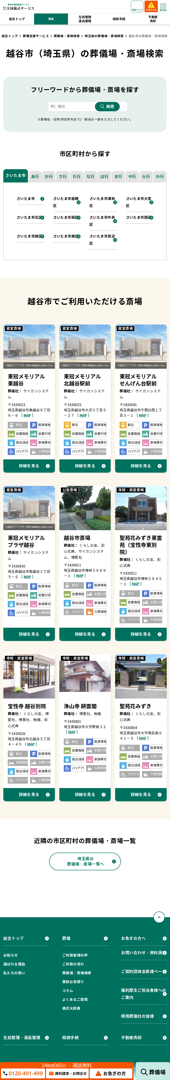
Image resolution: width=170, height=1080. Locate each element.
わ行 (160, 176)
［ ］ (27, 415)
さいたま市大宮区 (138, 202)
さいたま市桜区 (66, 217)
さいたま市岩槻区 (66, 202)
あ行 (35, 176)
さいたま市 (15, 175)
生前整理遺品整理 (85, 19)
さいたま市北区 (29, 217)
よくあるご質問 (75, 999)
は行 (104, 176)
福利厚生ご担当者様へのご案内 (143, 994)
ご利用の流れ (73, 964)
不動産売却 (153, 19)
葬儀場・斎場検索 (76, 973)
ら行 (146, 176)
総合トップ (17, 19)
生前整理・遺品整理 (21, 1037)
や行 (132, 176)
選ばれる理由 (14, 964)
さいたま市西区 (138, 217)
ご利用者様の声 (75, 955)
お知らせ (10, 955)
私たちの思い (14, 973)
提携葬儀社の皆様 (137, 1016)
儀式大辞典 (71, 1008)
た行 (77, 176)
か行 (49, 176)
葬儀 (51, 19)
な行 (90, 176)
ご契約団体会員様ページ (143, 971)
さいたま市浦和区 (102, 202)
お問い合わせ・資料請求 (143, 952)
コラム (67, 990)
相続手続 (119, 19)
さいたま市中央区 (102, 221)
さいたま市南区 (66, 236)
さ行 (63, 176)
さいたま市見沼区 (102, 240)
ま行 (118, 176)
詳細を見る (29, 465)
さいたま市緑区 (29, 236)
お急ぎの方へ (133, 938)
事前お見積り (73, 982)
